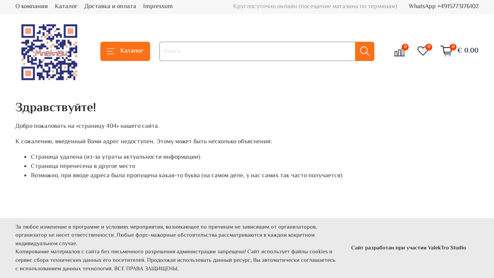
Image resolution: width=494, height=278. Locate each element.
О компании (31, 7)
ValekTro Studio (447, 248)
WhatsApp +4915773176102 (444, 7)
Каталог (66, 7)
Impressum (158, 7)
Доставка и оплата (110, 7)
